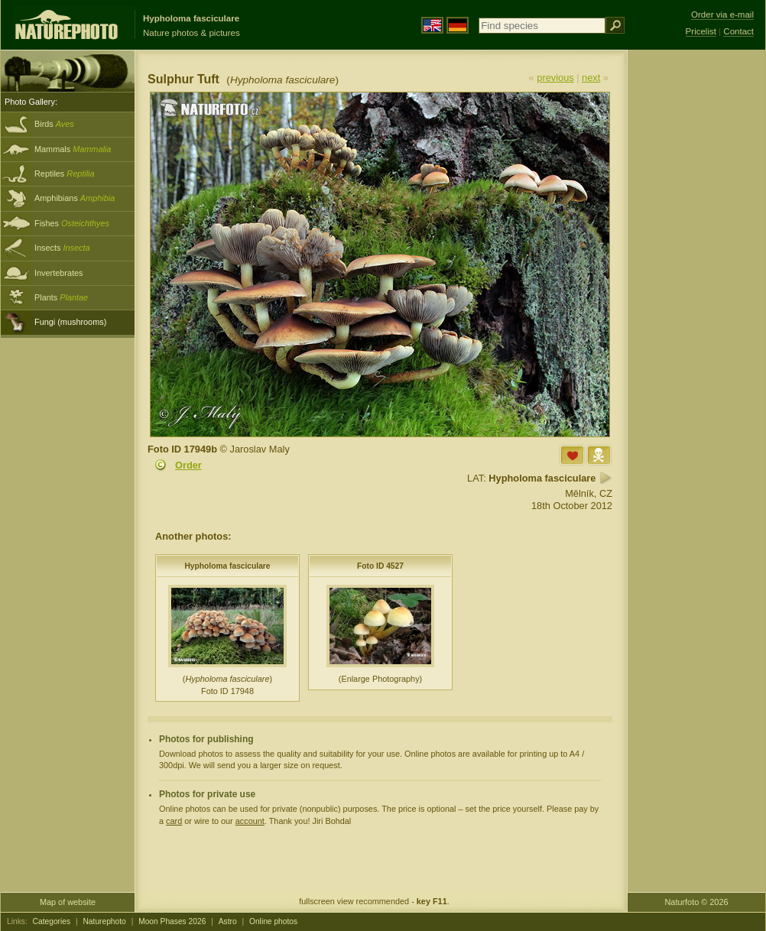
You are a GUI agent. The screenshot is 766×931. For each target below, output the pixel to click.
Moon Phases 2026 (172, 921)
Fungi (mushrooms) (70, 321)
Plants (61, 297)
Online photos (273, 921)
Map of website (68, 902)
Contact (738, 31)
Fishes (71, 223)
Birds (54, 123)
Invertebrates (58, 272)
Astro (228, 921)
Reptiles (64, 173)
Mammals (72, 149)
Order (188, 465)
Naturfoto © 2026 (697, 902)
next (591, 77)
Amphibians (74, 198)
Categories (52, 921)
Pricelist (701, 31)
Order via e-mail (722, 14)
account (250, 821)
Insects (62, 247)
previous (555, 77)
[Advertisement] (696, 294)
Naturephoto (104, 921)
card (174, 821)
